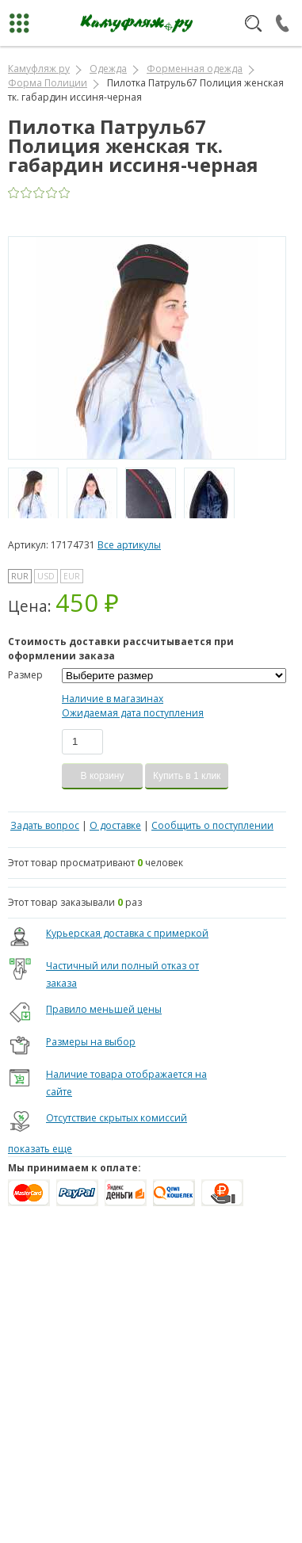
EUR (71, 576)
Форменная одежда (195, 68)
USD (46, 576)
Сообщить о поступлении (212, 825)
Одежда (108, 68)
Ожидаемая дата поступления (133, 713)
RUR (20, 576)
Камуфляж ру (39, 68)
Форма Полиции (47, 83)
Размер (25, 675)
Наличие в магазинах (112, 698)
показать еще (40, 1148)
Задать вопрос (44, 825)
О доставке (115, 825)
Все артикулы (129, 545)
